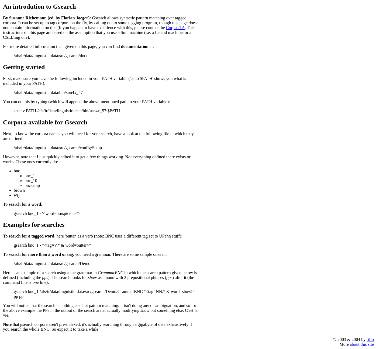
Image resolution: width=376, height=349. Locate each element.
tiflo (370, 339)
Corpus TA (175, 27)
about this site (362, 344)
